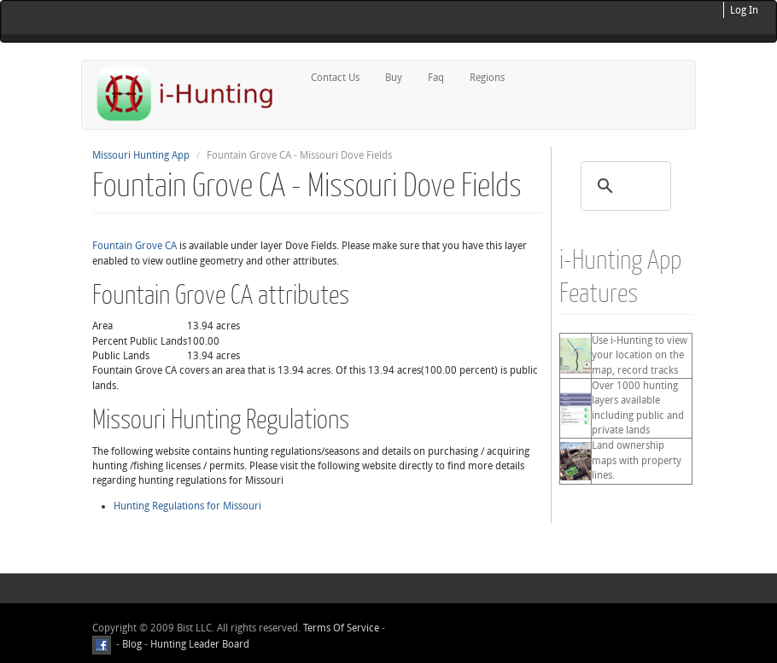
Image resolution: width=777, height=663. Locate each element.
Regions (487, 78)
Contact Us (335, 78)
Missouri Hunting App (141, 155)
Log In (744, 10)
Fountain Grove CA (134, 246)
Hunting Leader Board (198, 644)
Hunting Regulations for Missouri (187, 506)
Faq (436, 78)
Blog (132, 644)
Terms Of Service (341, 628)
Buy (393, 78)
